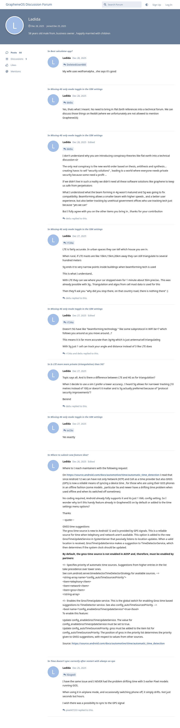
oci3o (70, 430)
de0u (70, 102)
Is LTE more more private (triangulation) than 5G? (77, 364)
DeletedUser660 (76, 64)
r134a (70, 242)
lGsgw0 (71, 674)
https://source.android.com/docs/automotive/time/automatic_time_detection (113, 474)
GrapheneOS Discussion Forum (29, 4)
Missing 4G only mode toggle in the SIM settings (77, 89)
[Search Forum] (122, 4)
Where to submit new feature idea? (69, 454)
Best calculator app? (62, 51)
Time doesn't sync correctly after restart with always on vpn (83, 661)
